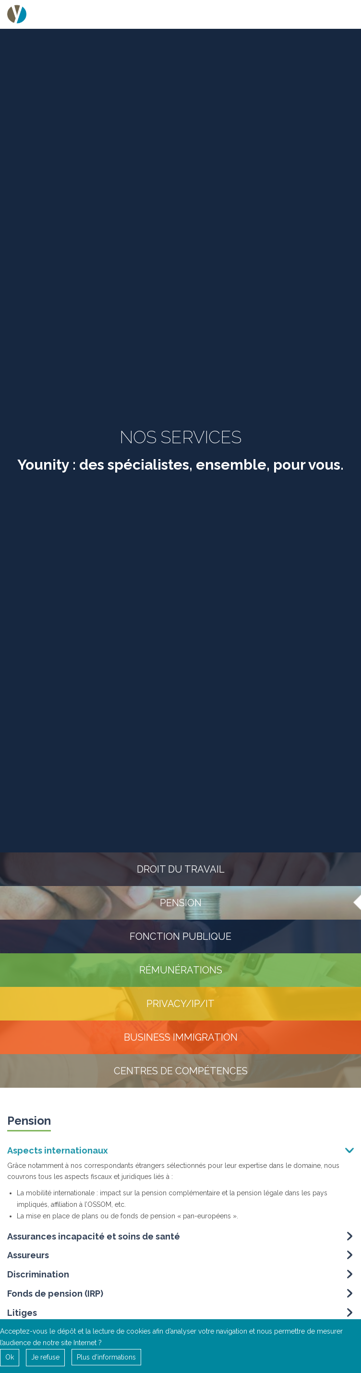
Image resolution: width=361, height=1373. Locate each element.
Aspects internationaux (57, 1153)
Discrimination (38, 1277)
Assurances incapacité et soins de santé (93, 1238)
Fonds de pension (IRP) (55, 1296)
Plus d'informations (106, 1357)
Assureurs (28, 1257)
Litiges (22, 1315)
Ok (9, 1357)
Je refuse (45, 1357)
